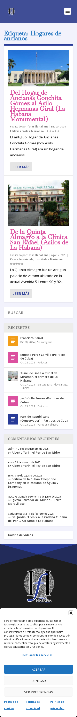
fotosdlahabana (37, 126)
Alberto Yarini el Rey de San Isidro (36, 452)
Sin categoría (44, 342)
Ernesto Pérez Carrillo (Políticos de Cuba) (42, 356)
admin (12, 448)
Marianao (37, 131)
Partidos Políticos (48, 424)
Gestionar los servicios (37, 655)
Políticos (42, 362)
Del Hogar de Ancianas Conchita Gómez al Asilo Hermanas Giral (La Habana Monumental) (37, 105)
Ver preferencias (38, 692)
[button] (71, 613)
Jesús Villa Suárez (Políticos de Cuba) (42, 400)
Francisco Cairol (31, 338)
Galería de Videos (20, 535)
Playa (57, 384)
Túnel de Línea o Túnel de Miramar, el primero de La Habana (39, 376)
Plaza (64, 384)
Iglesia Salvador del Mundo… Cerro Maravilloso (34, 502)
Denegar (38, 681)
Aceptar (38, 669)
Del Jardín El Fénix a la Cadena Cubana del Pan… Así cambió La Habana (37, 519)
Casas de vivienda (21, 259)
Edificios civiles (20, 131)
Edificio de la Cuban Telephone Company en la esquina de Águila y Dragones (33, 482)
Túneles (24, 388)
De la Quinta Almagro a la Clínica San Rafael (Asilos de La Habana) (39, 240)
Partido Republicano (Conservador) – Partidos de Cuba (44, 418)
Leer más (21, 166)
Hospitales (42, 259)
